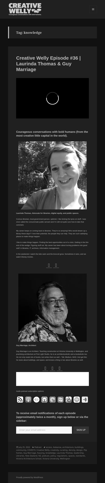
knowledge (51, 453)
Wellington (65, 458)
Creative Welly (43, 450)
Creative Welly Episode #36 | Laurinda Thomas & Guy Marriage (48, 63)
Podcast (38, 447)
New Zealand (31, 455)
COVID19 (31, 450)
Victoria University (51, 458)
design (79, 450)
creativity (54, 450)
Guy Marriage (29, 453)
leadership (79, 453)
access (49, 447)
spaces (71, 455)
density (72, 450)
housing (41, 453)
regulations (62, 455)
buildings (79, 447)
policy (53, 455)
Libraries (20, 455)
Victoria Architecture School (28, 458)
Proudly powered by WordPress (29, 477)
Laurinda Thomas (65, 453)
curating (64, 450)
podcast (45, 455)
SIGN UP (81, 430)
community (21, 450)
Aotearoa (57, 447)
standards (80, 455)
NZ (39, 455)
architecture (68, 447)
